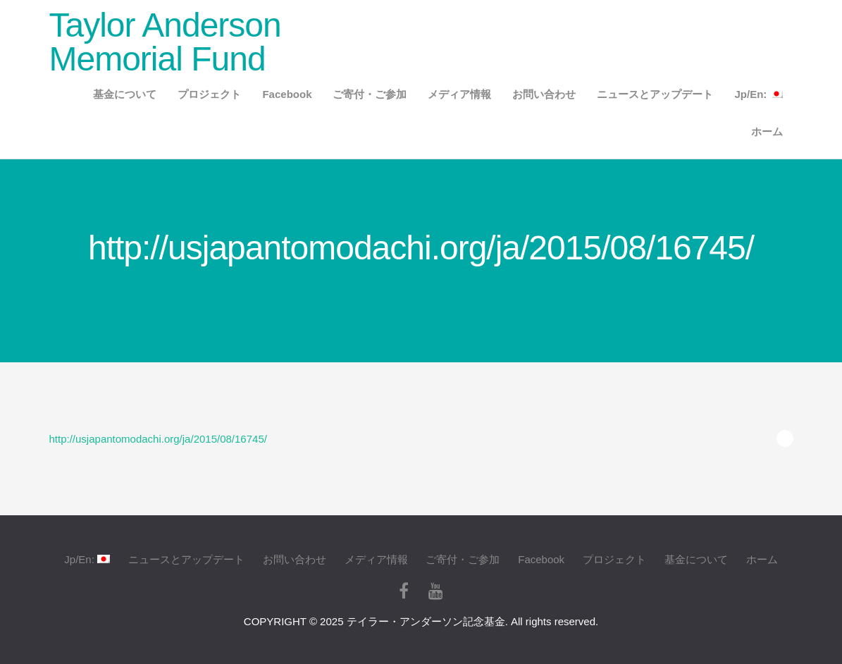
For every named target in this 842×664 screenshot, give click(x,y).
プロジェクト (209, 94)
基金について (124, 94)
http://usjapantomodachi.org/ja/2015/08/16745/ (158, 439)
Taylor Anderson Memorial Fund (165, 42)
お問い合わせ (544, 94)
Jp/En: (758, 94)
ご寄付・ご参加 (370, 94)
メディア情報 (459, 94)
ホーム (767, 131)
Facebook (286, 94)
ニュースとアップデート (655, 94)
